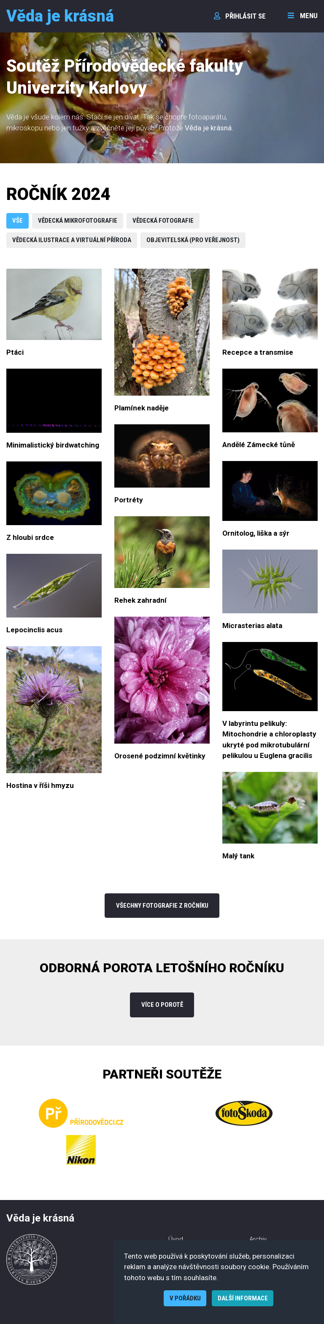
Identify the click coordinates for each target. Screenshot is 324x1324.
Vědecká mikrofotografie (77, 220)
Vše (17, 220)
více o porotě (162, 1005)
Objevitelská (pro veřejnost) (193, 240)
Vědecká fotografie (163, 220)
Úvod (175, 1239)
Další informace (243, 1298)
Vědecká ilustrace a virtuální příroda (71, 240)
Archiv (258, 1239)
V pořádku (185, 1298)
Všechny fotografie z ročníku (162, 905)
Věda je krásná (60, 16)
